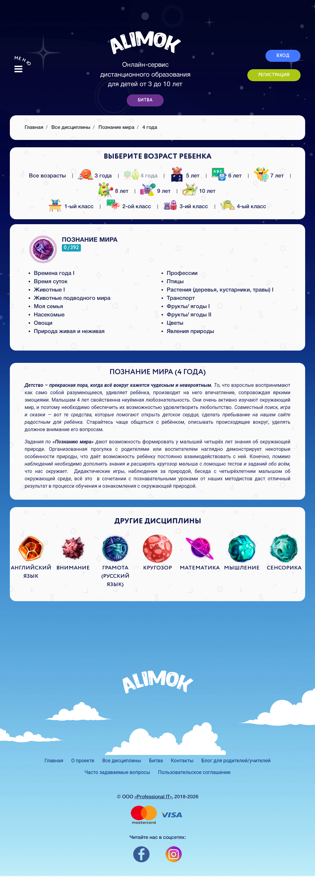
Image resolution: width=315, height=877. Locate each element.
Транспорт (181, 298)
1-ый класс (71, 206)
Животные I (49, 290)
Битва (156, 761)
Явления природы (190, 331)
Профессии (182, 273)
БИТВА (145, 100)
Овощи (43, 323)
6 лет (227, 175)
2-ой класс (129, 206)
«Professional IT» (153, 797)
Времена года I (54, 273)
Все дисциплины (70, 127)
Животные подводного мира (72, 298)
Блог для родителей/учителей (235, 761)
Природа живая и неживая (69, 331)
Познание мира (116, 127)
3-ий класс (186, 206)
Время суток (51, 281)
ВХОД (283, 56)
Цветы (175, 323)
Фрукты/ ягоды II (189, 314)
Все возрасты (47, 175)
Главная (54, 761)
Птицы (175, 281)
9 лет (156, 190)
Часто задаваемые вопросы (117, 772)
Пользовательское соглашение (194, 772)
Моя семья (48, 306)
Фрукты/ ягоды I (188, 306)
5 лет (185, 175)
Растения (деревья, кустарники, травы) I (220, 290)
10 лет (199, 190)
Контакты (182, 761)
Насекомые (49, 314)
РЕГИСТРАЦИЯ (273, 75)
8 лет (114, 190)
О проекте (82, 761)
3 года (95, 175)
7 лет (269, 175)
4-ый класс (243, 206)
